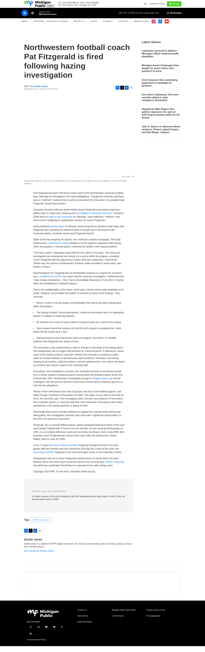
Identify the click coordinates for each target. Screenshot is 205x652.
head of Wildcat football (64, 451)
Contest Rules (117, 622)
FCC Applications (153, 622)
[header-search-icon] (146, 7)
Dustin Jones (41, 92)
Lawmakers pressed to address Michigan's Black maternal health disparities (160, 59)
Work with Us (82, 622)
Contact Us (81, 616)
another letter (57, 232)
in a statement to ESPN (49, 282)
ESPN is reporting (114, 467)
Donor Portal (159, 7)
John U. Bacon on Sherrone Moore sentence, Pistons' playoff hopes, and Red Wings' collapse (161, 135)
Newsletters (141, 27)
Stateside (38, 27)
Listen (93, 27)
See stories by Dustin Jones (39, 556)
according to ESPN (43, 458)
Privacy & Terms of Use (155, 616)
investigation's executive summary (94, 219)
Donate (177, 6)
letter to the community (61, 222)
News (24, 27)
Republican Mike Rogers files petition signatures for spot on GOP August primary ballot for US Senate (161, 119)
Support (123, 27)
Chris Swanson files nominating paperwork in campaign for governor (159, 89)
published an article (59, 249)
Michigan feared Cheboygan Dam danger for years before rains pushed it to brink (160, 74)
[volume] (32, 19)
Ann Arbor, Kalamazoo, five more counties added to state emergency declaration (160, 103)
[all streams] (174, 19)
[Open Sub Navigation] (29, 27)
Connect (108, 27)
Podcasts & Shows (57, 27)
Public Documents (84, 628)
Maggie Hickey (100, 384)
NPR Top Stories (41, 526)
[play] (25, 18)
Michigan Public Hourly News (123, 616)
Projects (79, 27)
